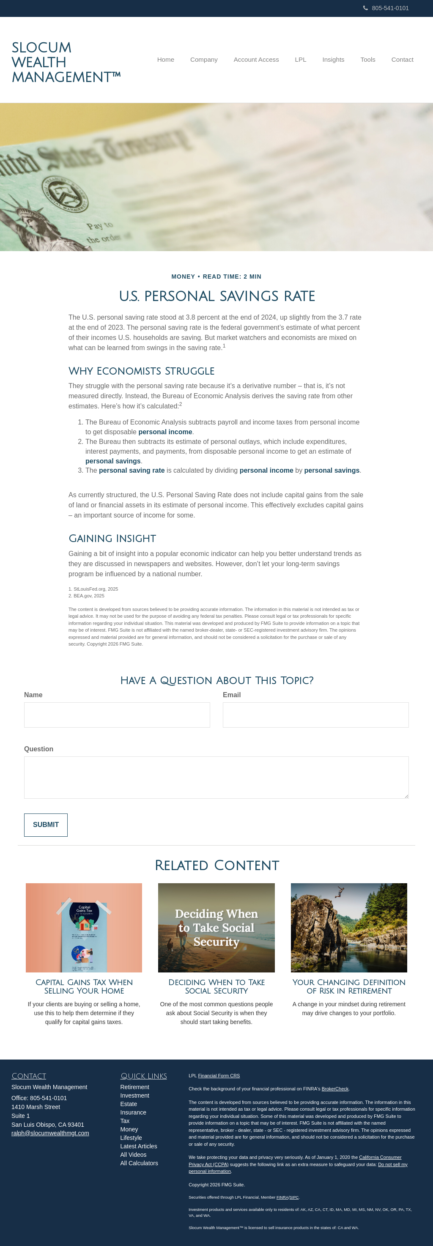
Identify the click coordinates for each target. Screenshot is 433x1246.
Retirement (135, 1087)
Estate (129, 1104)
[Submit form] (46, 825)
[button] (215, 59)
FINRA (282, 1197)
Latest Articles (139, 1146)
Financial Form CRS (219, 1075)
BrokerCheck (335, 1088)
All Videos (134, 1154)
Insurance (133, 1112)
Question (38, 749)
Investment (135, 1095)
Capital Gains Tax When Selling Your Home (84, 987)
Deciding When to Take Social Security (216, 987)
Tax (125, 1120)
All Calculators (139, 1163)
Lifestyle (131, 1137)
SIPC (294, 1197)
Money (129, 1129)
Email (232, 694)
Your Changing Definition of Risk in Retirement (349, 987)
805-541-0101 (386, 8)
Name (33, 694)
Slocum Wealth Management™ (66, 63)
